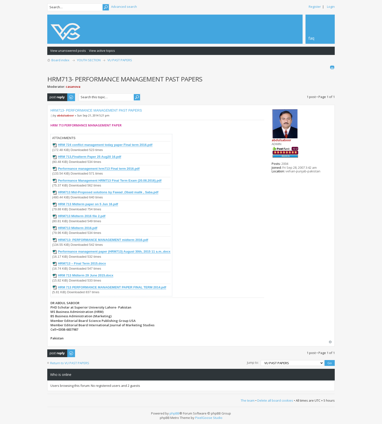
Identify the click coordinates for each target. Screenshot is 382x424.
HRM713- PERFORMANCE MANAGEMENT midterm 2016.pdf (103, 240)
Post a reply (61, 97)
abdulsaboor (65, 115)
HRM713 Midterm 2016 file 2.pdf (81, 216)
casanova (73, 86)
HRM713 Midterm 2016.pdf (77, 228)
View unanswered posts (68, 50)
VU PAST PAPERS (119, 60)
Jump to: (253, 362)
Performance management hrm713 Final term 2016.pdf (99, 168)
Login (331, 6)
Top (330, 342)
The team (248, 400)
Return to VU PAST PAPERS (69, 363)
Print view (332, 67)
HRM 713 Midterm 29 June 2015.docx (86, 275)
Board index (60, 60)
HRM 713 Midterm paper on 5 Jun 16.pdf (88, 204)
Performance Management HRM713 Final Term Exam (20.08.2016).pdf (110, 180)
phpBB (174, 413)
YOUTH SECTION (89, 60)
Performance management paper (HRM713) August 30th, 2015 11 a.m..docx (114, 251)
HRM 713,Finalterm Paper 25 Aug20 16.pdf (89, 157)
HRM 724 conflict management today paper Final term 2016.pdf (105, 145)
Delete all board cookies (275, 400)
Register (315, 6)
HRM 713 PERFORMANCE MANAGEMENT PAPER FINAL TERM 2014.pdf (112, 287)
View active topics (102, 50)
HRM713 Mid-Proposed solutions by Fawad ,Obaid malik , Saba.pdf (108, 192)
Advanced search (124, 6)
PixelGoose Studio (208, 417)
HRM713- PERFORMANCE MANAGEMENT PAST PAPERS (96, 110)
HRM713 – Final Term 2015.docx (82, 263)
